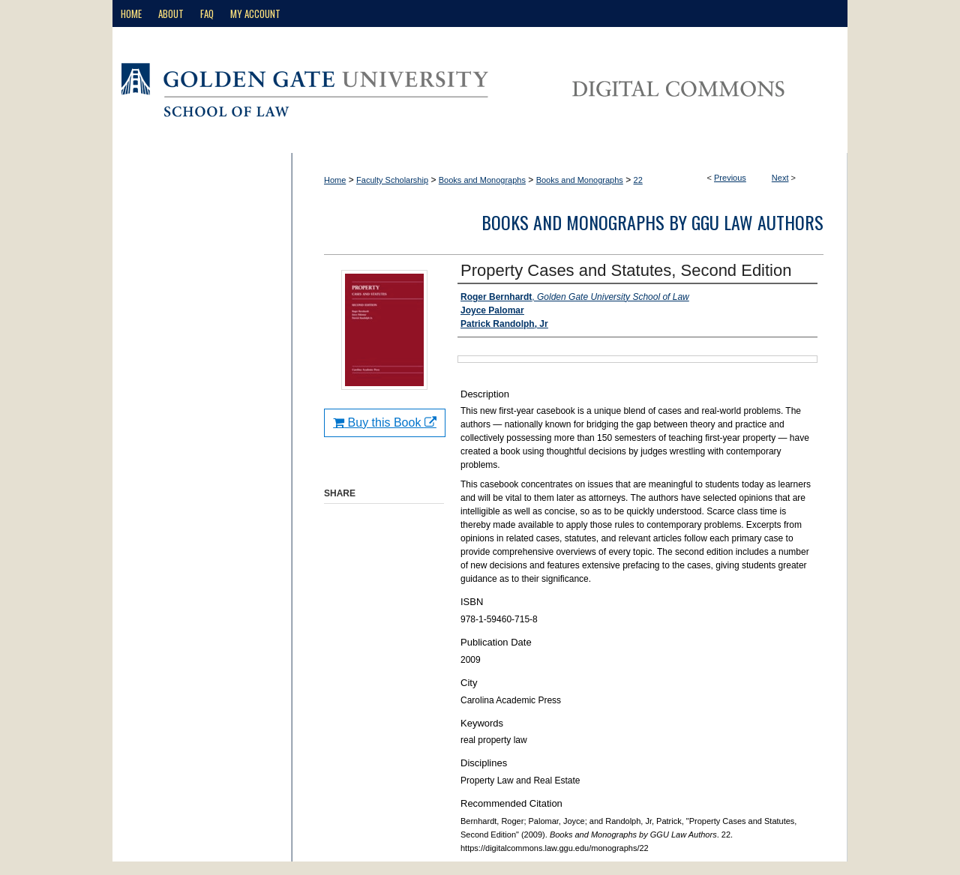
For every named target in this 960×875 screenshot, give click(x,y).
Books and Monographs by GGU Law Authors (653, 221)
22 (638, 179)
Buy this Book (384, 422)
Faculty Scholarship (392, 179)
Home (335, 179)
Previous (730, 177)
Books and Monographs (482, 179)
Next (780, 177)
